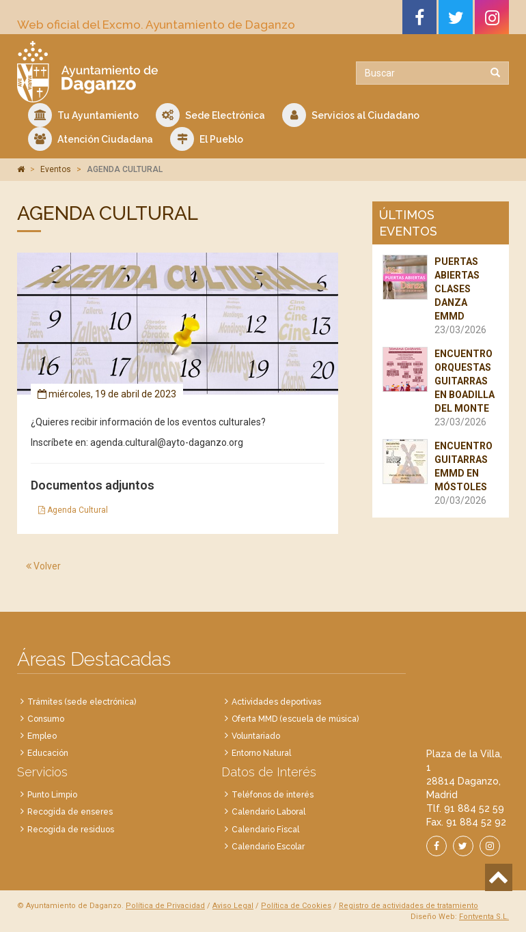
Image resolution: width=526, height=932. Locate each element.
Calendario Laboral (268, 812)
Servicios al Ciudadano (350, 115)
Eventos (55, 169)
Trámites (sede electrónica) (81, 702)
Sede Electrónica (210, 115)
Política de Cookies (296, 905)
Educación (47, 753)
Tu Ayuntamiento (83, 115)
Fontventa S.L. (484, 916)
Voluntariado (256, 736)
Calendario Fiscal (265, 829)
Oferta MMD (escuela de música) (295, 719)
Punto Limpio (52, 795)
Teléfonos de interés (273, 795)
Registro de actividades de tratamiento (408, 905)
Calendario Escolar (268, 846)
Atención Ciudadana (90, 139)
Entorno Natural (261, 753)
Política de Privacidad (165, 905)
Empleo (42, 736)
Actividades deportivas (276, 702)
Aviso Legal (232, 905)
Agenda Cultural (73, 510)
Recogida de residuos (70, 829)
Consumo (45, 719)
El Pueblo (206, 139)
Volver (43, 566)
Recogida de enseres (70, 812)
